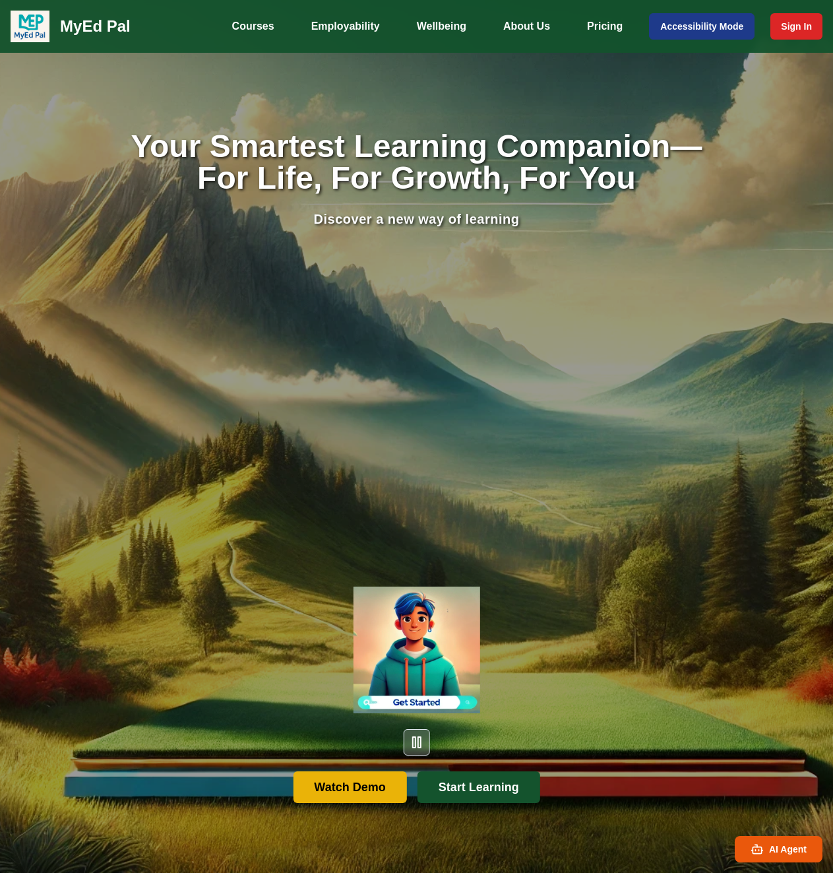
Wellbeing (441, 26)
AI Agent (779, 849)
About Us (526, 26)
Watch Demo (349, 787)
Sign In (796, 26)
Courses (253, 26)
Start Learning (479, 787)
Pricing (605, 26)
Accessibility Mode (701, 26)
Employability (345, 26)
